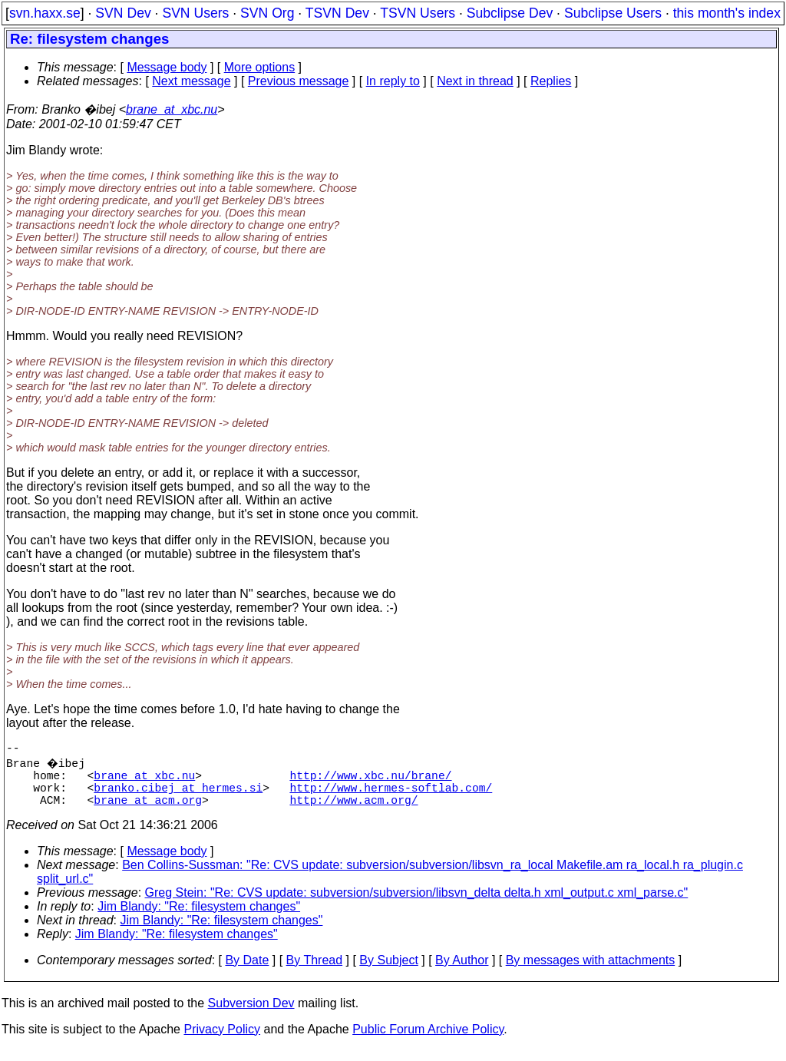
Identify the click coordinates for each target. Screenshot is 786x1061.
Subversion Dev (251, 1015)
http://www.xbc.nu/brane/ (370, 780)
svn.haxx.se (45, 13)
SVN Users (195, 13)
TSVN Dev (337, 13)
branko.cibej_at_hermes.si (178, 796)
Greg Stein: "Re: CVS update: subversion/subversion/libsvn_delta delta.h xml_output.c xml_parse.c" (417, 904)
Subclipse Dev (510, 13)
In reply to (393, 81)
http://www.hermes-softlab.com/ (390, 796)
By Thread (314, 972)
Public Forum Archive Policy (428, 1041)
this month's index (727, 13)
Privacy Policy (221, 1041)
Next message (191, 81)
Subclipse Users (613, 13)
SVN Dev (122, 13)
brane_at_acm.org (148, 811)
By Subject (388, 972)
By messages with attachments (590, 972)
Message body (166, 67)
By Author (461, 972)
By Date (247, 972)
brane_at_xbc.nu (171, 109)
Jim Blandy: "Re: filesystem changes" (198, 918)
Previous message (298, 81)
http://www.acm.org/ (353, 811)
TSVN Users (417, 13)
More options (260, 67)
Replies (550, 81)
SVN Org (267, 13)
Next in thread (475, 81)
